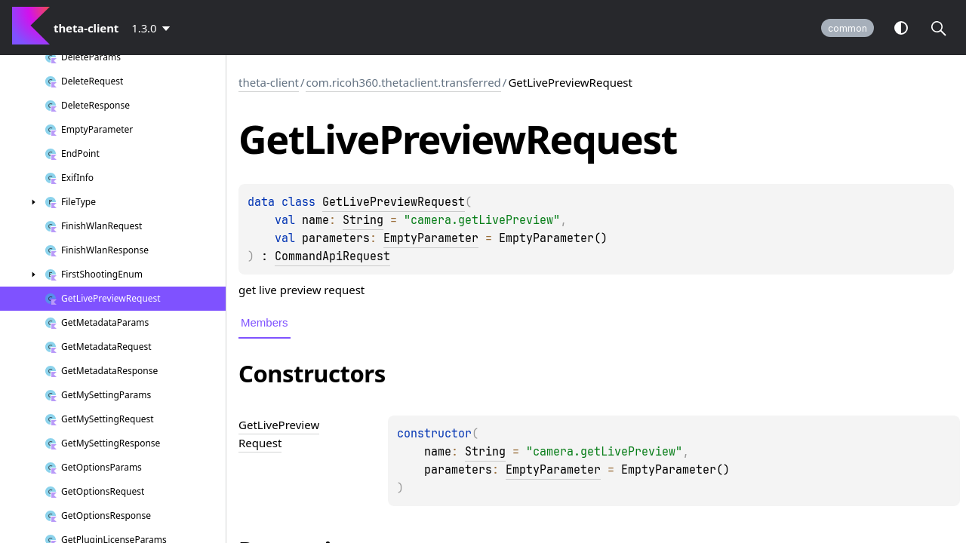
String (363, 220)
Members (264, 322)
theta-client (268, 82)
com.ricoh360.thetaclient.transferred (403, 82)
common (847, 28)
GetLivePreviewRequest (393, 202)
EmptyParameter (430, 238)
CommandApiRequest (332, 256)
